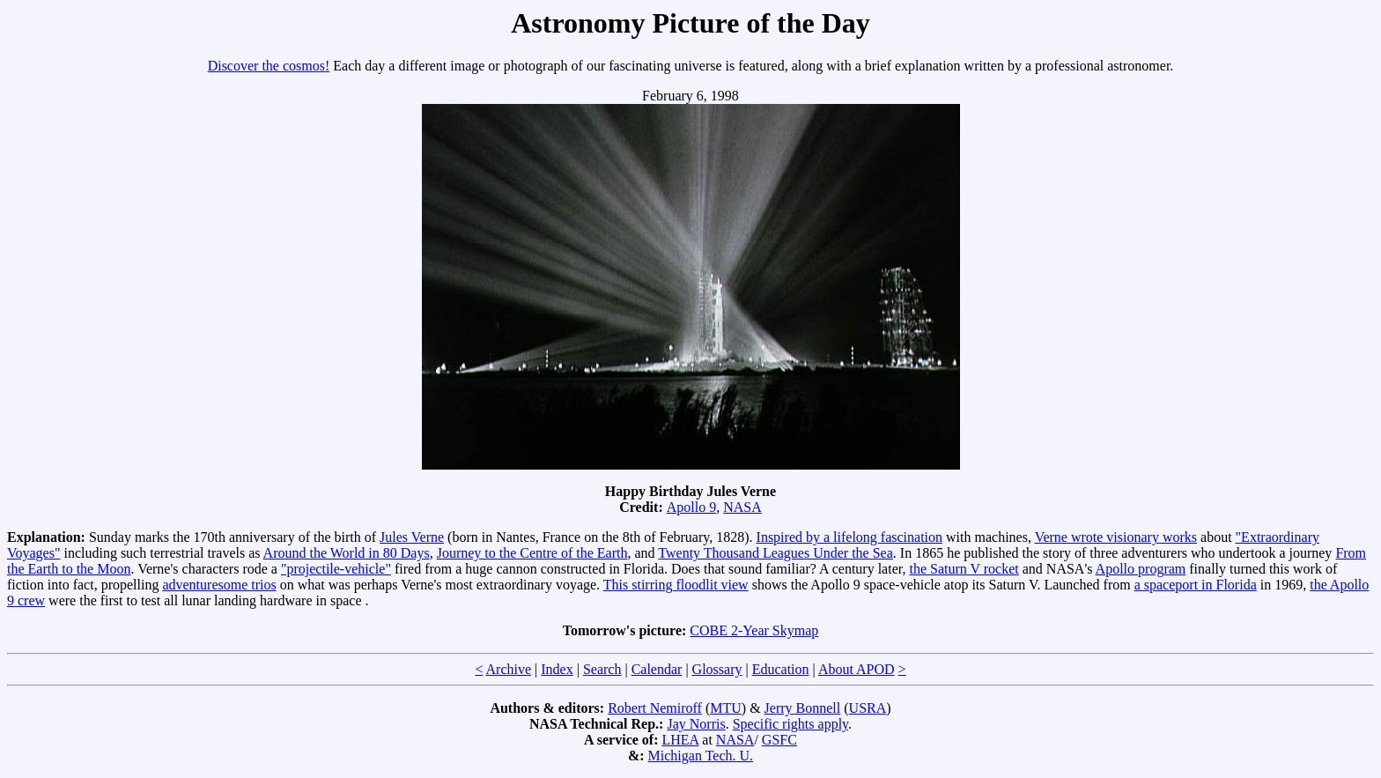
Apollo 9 (691, 507)
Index (556, 669)
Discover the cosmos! (269, 65)
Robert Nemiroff (655, 707)
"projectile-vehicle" (336, 568)
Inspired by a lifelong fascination (850, 537)
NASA (742, 507)
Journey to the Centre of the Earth (532, 552)
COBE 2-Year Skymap (754, 630)
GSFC (779, 739)
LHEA (680, 739)
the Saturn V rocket (963, 568)
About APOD (856, 669)
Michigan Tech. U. (700, 755)
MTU (726, 707)
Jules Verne (412, 537)
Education (780, 669)
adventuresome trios (219, 584)
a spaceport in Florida (1195, 584)
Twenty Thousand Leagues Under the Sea (775, 552)
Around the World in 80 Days (346, 552)
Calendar (657, 669)
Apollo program (1141, 568)
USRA (868, 707)
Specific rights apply (790, 723)
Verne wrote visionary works (1116, 537)
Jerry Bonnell (802, 707)
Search (602, 669)
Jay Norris (696, 723)
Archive (509, 669)
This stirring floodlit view (676, 584)
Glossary (717, 669)
